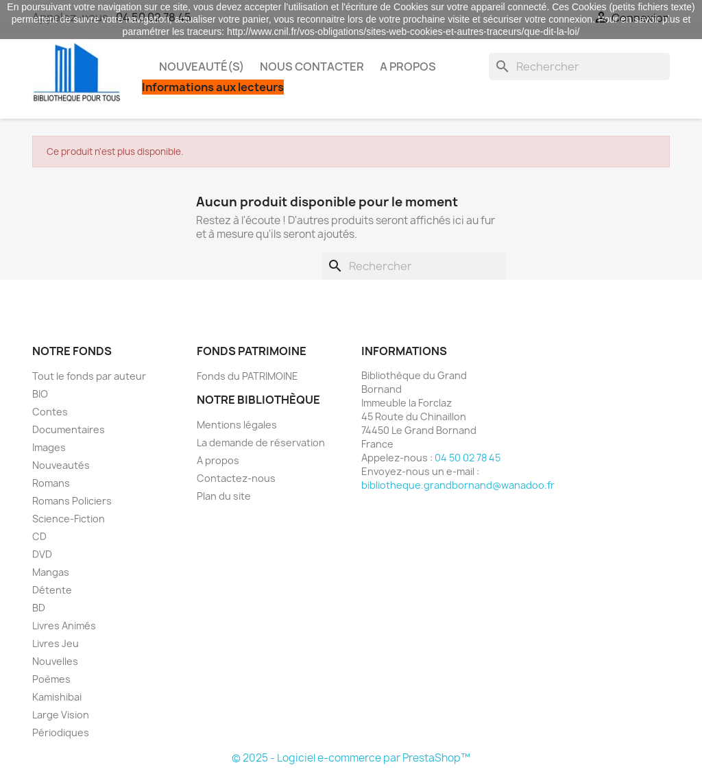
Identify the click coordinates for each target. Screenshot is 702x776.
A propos (408, 66)
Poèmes (51, 679)
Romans (51, 482)
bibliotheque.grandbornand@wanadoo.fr (458, 485)
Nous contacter (312, 66)
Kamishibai (57, 696)
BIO (40, 393)
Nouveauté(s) (201, 66)
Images (49, 447)
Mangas (50, 572)
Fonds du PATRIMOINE (247, 376)
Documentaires (68, 429)
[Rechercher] (579, 66)
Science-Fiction (68, 518)
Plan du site (224, 495)
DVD (42, 554)
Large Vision (60, 714)
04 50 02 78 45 (467, 457)
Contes (50, 411)
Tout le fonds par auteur (89, 376)
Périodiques (60, 732)
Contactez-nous (236, 478)
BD (38, 607)
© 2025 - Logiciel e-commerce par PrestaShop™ (351, 758)
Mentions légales (237, 424)
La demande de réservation (261, 442)
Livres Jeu (55, 643)
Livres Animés (64, 625)
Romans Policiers (72, 500)
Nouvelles (55, 661)
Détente (52, 589)
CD (39, 536)
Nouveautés (61, 465)
